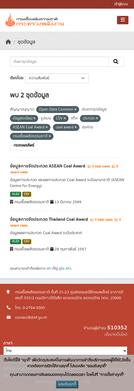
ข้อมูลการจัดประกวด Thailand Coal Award (49, 219)
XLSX (15, 194)
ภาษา (7, 343)
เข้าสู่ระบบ (121, 4)
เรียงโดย (16, 78)
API (49, 268)
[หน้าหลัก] (8, 42)
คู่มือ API (64, 268)
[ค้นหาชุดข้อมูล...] (59, 62)
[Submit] (116, 62)
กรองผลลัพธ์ (24, 145)
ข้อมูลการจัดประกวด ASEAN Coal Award (48, 166)
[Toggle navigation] (122, 20)
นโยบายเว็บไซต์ (115, 334)
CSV (26, 194)
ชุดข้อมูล (26, 42)
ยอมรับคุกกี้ (67, 384)
